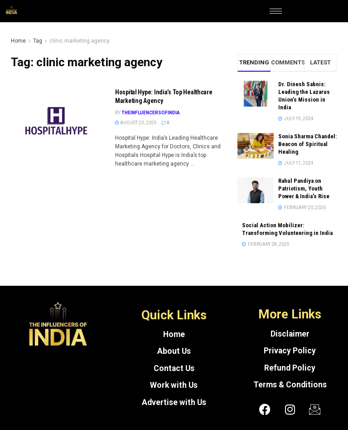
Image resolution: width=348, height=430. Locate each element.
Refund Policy (289, 367)
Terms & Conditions (290, 384)
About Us (174, 351)
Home (18, 41)
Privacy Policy (290, 350)
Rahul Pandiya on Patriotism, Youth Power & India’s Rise (303, 188)
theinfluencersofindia (150, 112)
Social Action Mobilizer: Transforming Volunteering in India (287, 229)
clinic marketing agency (79, 41)
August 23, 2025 (136, 122)
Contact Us (174, 368)
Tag (37, 41)
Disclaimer (290, 333)
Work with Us (174, 385)
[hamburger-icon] (276, 11)
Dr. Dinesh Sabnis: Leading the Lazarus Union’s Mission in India (304, 96)
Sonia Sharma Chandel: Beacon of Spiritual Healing (307, 144)
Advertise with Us (174, 402)
